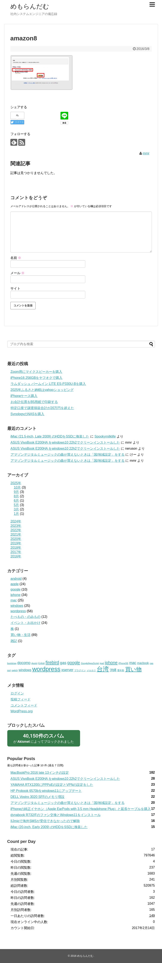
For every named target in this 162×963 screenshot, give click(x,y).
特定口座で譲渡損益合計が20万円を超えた (42, 408)
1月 (16, 513)
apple (15, 584)
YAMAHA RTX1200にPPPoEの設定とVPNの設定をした (52, 784)
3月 (16, 509)
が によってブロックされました (44, 738)
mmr (146, 153)
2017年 (16, 552)
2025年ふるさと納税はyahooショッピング (42, 390)
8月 (16, 496)
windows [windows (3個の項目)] (25, 670)
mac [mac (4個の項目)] (132, 663)
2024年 (16, 521)
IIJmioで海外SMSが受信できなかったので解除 (45, 821)
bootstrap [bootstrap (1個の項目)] (11, 663)
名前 (15, 258)
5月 (16, 505)
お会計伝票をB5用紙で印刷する (34, 402)
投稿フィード (21, 699)
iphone (16, 595)
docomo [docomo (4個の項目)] (23, 663)
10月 (17, 487)
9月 (16, 492)
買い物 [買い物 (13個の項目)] (133, 669)
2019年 (16, 543)
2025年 (16, 483)
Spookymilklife (105, 436)
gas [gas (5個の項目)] (63, 663)
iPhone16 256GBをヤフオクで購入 (37, 377)
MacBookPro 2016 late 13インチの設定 (40, 772)
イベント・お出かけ (26, 623)
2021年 (16, 534)
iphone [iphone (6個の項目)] (111, 662)
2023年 (16, 526)
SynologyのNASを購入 (28, 414)
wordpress (18, 611)
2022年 (16, 530)
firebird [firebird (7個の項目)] (52, 662)
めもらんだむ (29, 6)
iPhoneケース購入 (24, 396)
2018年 (16, 547)
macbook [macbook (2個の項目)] (143, 663)
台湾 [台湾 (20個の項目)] (103, 669)
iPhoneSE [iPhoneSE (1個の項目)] (123, 663)
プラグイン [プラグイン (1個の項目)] (80, 670)
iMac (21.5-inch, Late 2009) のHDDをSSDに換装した (50, 436)
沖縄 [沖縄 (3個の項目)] (113, 670)
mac (14, 600)
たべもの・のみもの (26, 616)
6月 (16, 500)
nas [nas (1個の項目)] (151, 663)
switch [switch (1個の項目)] (15, 670)
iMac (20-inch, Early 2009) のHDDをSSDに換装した (49, 827)
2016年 (16, 556)
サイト (15, 288)
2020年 (16, 539)
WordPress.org (22, 711)
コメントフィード (24, 705)
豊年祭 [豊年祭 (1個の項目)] (120, 670)
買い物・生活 (21, 635)
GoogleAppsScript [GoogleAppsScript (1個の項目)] (90, 663)
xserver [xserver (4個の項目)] (67, 670)
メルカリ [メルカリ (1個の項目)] (91, 670)
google (16, 589)
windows (17, 605)
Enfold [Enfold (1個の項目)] (41, 663)
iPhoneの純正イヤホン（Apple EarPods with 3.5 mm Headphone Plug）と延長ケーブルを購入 (81, 809)
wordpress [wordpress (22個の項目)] (46, 669)
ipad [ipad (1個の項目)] (102, 663)
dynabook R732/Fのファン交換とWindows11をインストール (56, 815)
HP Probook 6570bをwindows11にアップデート (46, 791)
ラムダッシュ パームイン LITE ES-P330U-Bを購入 (48, 384)
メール (17, 273)
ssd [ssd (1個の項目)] (9, 670)
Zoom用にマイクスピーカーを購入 (36, 371)
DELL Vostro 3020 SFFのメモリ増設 (38, 797)
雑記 (14, 641)
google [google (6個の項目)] (73, 662)
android (16, 578)
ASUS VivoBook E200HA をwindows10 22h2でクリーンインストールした (65, 442)
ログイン (17, 693)
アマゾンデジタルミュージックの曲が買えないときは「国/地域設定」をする (68, 454)
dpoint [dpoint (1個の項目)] (34, 663)
